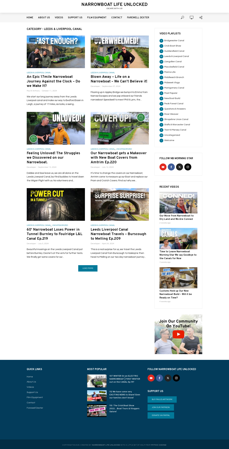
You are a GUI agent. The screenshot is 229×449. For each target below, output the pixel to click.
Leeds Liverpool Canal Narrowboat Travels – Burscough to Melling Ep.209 (120, 236)
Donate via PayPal (161, 414)
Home (30, 17)
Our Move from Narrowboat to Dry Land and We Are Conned (178, 217)
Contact (116, 17)
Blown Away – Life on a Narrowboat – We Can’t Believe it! (118, 82)
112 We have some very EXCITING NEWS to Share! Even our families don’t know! (125, 393)
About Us (44, 17)
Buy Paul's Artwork (162, 398)
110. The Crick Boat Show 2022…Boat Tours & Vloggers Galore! (124, 407)
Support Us (75, 17)
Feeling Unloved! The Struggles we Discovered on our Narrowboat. (54, 159)
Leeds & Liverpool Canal (39, 73)
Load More (88, 271)
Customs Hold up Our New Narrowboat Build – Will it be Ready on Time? (178, 292)
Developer (95, 92)
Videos (59, 17)
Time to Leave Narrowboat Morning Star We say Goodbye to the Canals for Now (178, 254)
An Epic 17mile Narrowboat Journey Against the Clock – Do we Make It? (55, 82)
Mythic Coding (158, 443)
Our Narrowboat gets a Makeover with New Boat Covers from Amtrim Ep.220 (119, 159)
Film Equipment (97, 17)
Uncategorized (124, 150)
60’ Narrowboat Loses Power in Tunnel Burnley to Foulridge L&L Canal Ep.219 (56, 236)
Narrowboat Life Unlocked (114, 5)
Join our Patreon (161, 406)
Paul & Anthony (33, 92)
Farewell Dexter (138, 17)
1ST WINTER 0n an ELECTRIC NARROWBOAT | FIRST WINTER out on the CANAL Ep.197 (124, 377)
